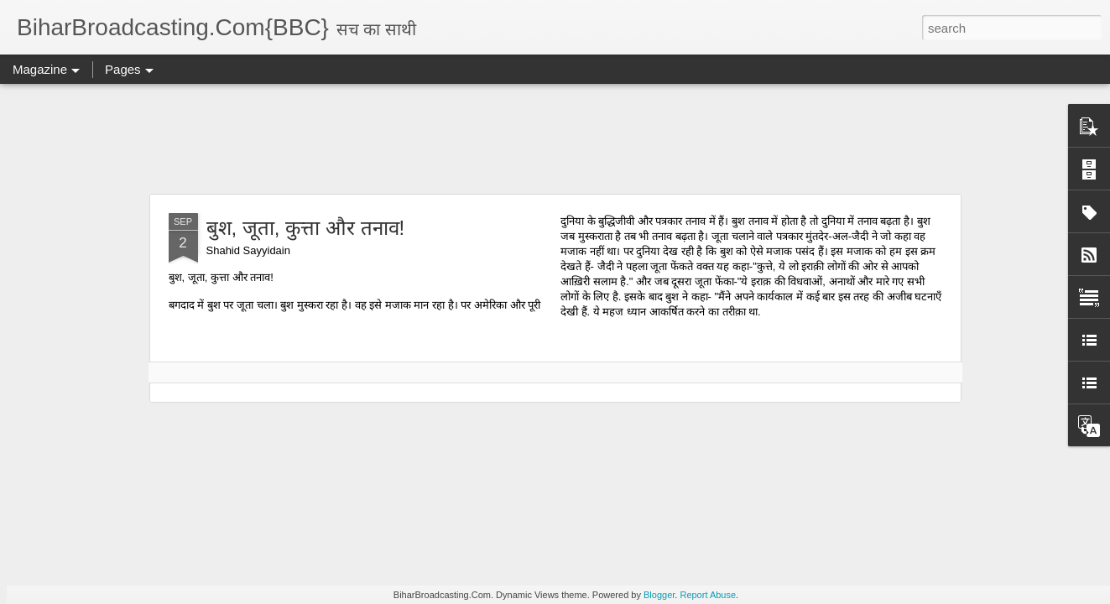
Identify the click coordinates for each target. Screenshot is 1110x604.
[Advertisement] (555, 138)
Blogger (659, 595)
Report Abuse (708, 595)
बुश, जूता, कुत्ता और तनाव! (305, 227)
